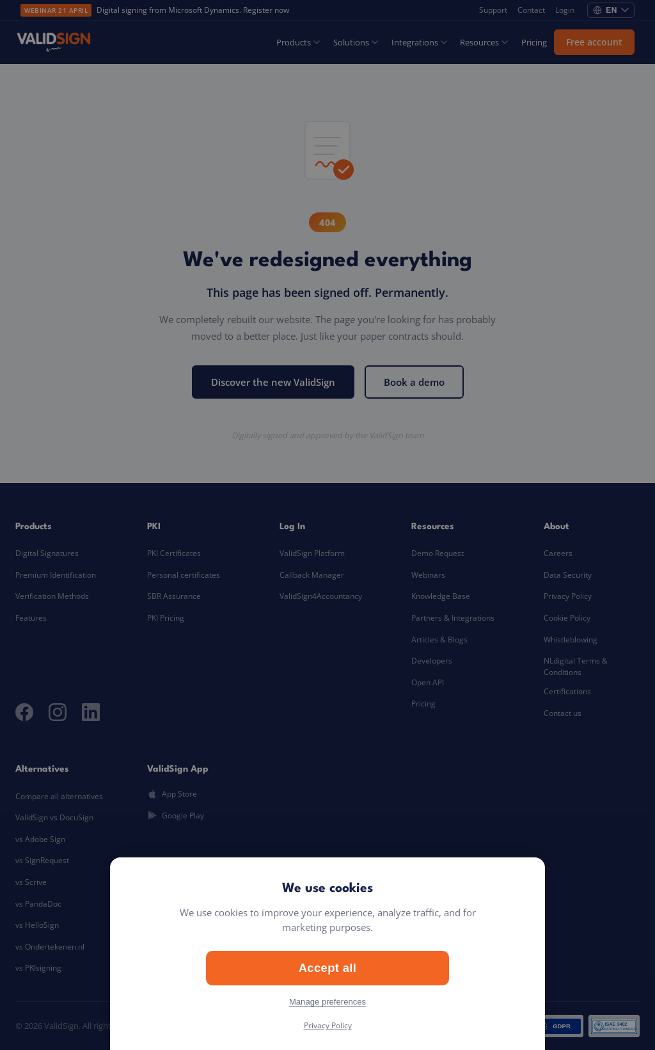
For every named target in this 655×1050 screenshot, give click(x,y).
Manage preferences (327, 1001)
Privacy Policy (328, 1025)
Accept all (328, 967)
